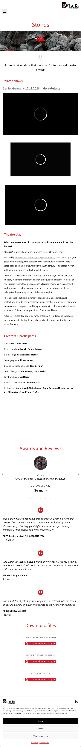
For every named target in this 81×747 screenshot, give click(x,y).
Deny (40, 728)
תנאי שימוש (34, 743)
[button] (77, 701)
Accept (40, 721)
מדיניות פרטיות (44, 743)
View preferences (40, 736)
